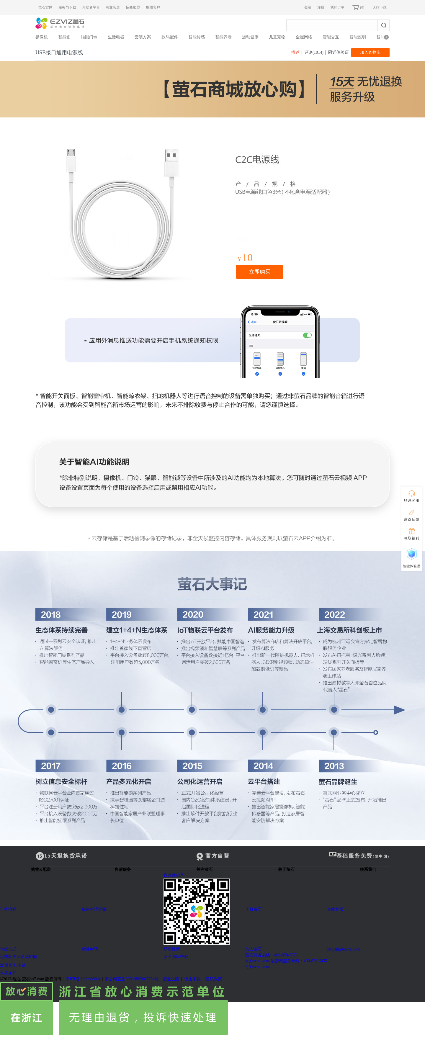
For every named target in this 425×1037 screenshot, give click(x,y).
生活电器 (116, 37)
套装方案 (143, 37)
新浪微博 (172, 949)
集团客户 (153, 7)
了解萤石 (253, 909)
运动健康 (250, 37)
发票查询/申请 (13, 965)
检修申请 (90, 949)
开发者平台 (91, 7)
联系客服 (411, 496)
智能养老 (223, 37)
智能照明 (357, 37)
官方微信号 (204, 909)
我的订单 (337, 7)
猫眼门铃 (89, 37)
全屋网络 (304, 37)
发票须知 (8, 973)
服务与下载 (67, 7)
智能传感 (196, 37)
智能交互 (331, 37)
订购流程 (8, 909)
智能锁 (64, 37)
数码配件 (169, 37)
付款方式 (8, 949)
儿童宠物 (277, 37)
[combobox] (332, 25)
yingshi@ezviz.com (343, 949)
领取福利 (411, 533)
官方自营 (212, 856)
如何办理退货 (94, 909)
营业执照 (171, 979)
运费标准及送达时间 (18, 956)
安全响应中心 (176, 956)
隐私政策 (213, 979)
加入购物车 (370, 52)
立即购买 (259, 272)
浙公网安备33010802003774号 (131, 979)
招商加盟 (133, 7)
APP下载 (380, 7)
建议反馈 (411, 514)
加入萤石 (253, 949)
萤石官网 (45, 7)
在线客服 (335, 909)
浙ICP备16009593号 (83, 979)
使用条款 (192, 979)
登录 (307, 7)
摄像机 (41, 37)
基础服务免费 (359, 855)
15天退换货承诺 (61, 856)
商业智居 (113, 7)
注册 (320, 7)
